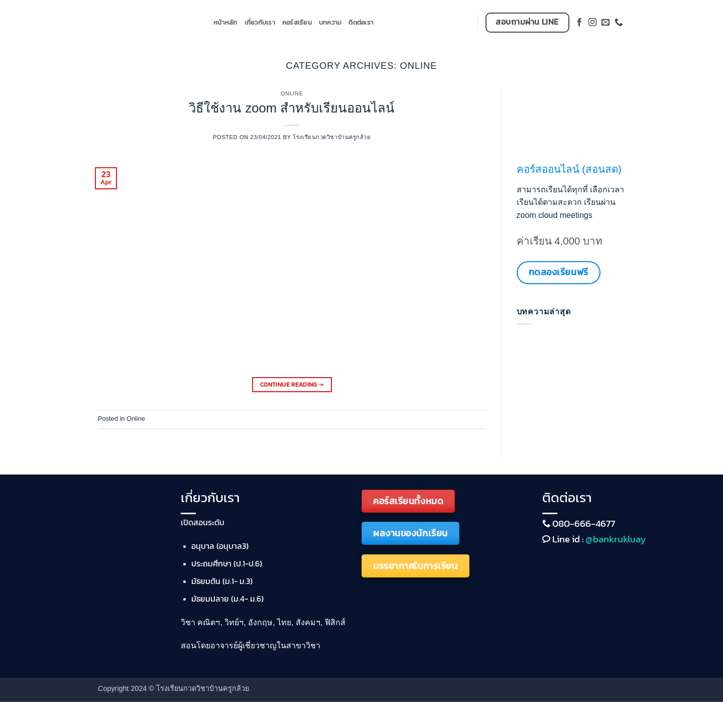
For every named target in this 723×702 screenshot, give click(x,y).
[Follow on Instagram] (592, 22)
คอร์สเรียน (297, 22)
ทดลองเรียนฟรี (558, 272)
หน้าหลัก (225, 22)
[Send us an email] (605, 22)
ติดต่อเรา (361, 22)
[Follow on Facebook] (579, 22)
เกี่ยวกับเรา (260, 22)
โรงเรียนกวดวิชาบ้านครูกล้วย (332, 137)
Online (292, 93)
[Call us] (619, 22)
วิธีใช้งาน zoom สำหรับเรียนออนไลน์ (292, 108)
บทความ (330, 22)
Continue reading (292, 385)
